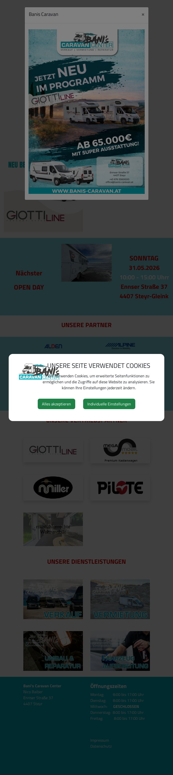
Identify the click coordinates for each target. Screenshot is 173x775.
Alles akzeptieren (56, 404)
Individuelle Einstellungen (109, 404)
